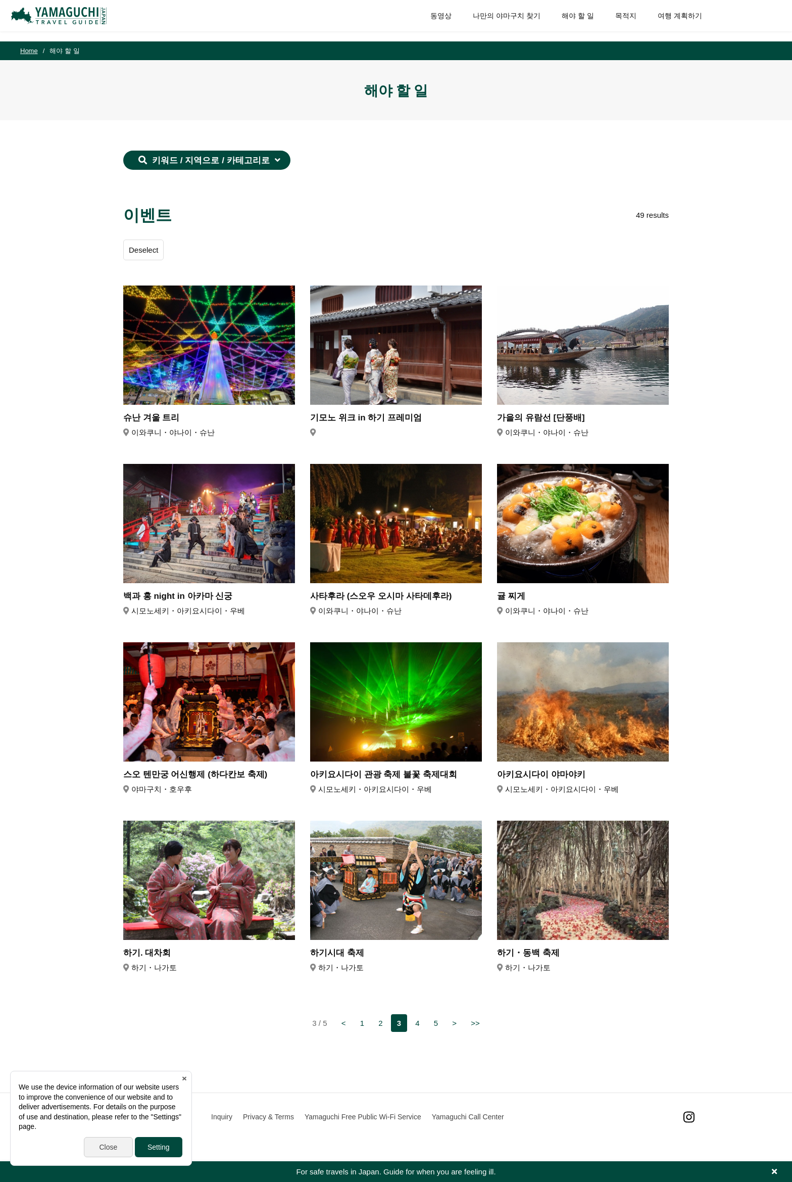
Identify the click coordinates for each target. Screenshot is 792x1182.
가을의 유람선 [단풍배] (541, 417)
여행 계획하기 (671, 20)
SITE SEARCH (761, 21)
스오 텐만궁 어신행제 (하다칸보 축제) (195, 774)
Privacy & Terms (268, 1117)
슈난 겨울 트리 (151, 417)
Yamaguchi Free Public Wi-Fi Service (363, 1117)
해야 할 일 (569, 20)
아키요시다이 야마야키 (541, 774)
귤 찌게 (511, 596)
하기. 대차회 (147, 953)
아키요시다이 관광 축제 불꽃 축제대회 (383, 774)
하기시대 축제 (337, 953)
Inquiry (221, 1117)
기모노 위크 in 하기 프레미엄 (366, 417)
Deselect (143, 250)
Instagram (689, 1117)
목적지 (616, 20)
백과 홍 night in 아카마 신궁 (177, 596)
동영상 (431, 20)
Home (29, 51)
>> (475, 1023)
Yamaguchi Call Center (468, 1117)
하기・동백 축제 (528, 953)
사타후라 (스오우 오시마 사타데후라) (381, 596)
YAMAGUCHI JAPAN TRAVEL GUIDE (69, 20)
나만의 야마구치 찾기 (497, 20)
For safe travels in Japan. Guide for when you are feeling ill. (396, 1171)
